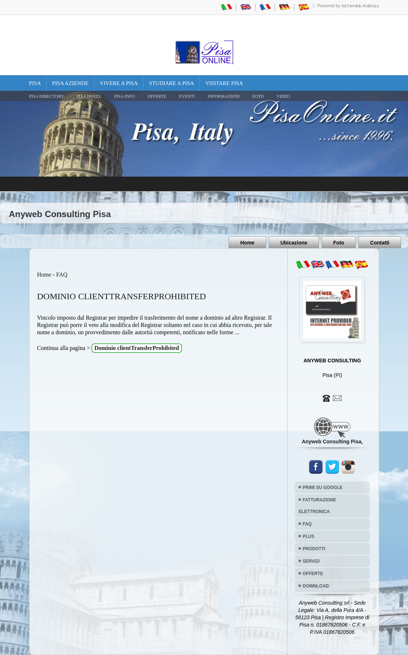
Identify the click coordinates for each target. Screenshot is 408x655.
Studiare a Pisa (171, 83)
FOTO (258, 96)
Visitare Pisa (224, 83)
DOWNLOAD (316, 586)
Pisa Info (124, 96)
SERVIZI (311, 561)
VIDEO (283, 96)
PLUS (308, 536)
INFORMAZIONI (223, 96)
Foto (338, 243)
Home (247, 243)
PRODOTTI (314, 548)
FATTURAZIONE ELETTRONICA (317, 505)
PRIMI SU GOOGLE (322, 487)
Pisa (35, 83)
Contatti (379, 243)
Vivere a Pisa (119, 83)
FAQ (61, 274)
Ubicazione (293, 243)
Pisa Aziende (70, 83)
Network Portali (360, 6)
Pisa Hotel (89, 96)
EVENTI (187, 96)
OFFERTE (157, 96)
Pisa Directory (46, 96)
